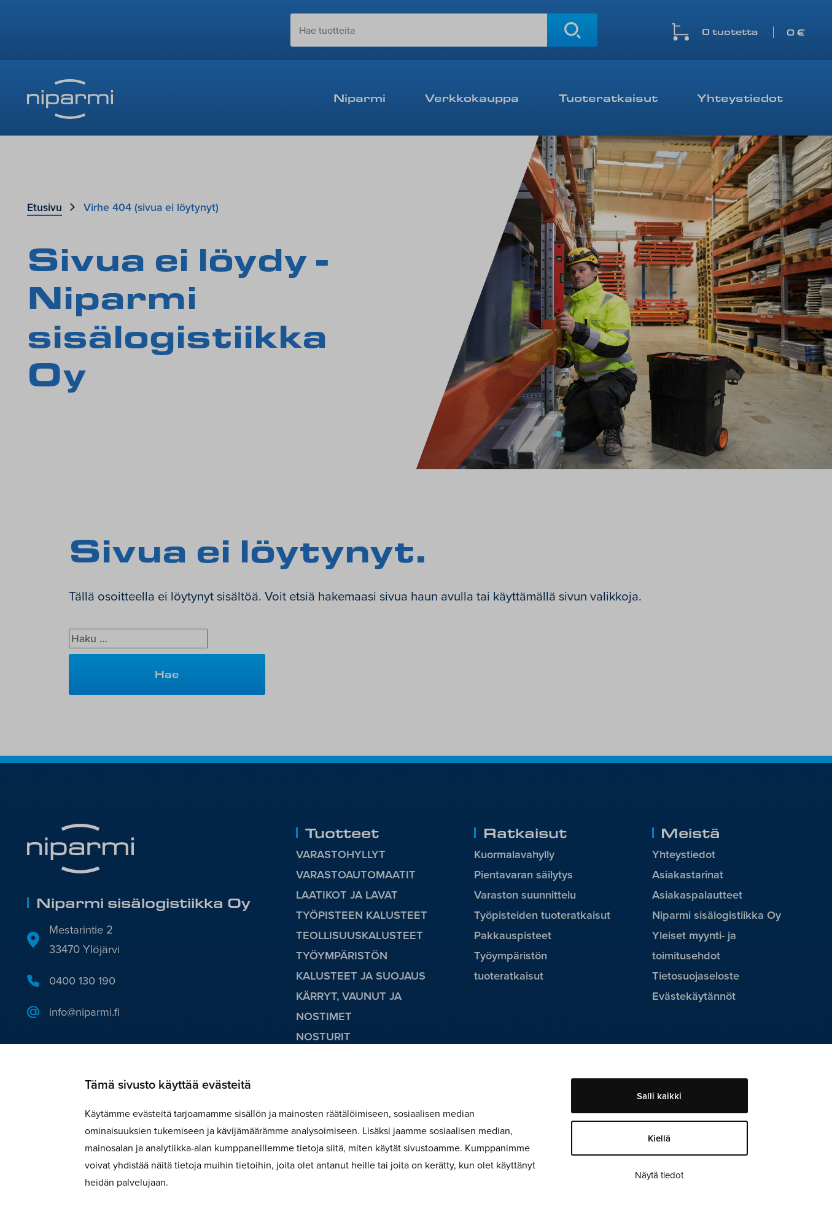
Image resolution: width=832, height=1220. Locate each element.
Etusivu (44, 207)
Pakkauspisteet (512, 935)
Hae (572, 30)
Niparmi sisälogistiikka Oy (717, 915)
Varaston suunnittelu (525, 895)
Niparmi (359, 97)
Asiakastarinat (687, 874)
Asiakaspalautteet (697, 895)
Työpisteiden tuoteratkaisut (543, 915)
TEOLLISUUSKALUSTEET (360, 935)
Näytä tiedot (659, 1174)
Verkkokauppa (472, 97)
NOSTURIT (323, 1037)
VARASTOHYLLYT (341, 854)
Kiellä (659, 1138)
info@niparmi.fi (85, 1011)
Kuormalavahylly (514, 854)
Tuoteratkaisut (608, 97)
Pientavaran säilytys (523, 874)
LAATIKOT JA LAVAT (347, 895)
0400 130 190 (82, 980)
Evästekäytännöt (694, 996)
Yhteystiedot (740, 97)
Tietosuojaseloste (696, 976)
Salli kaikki (659, 1095)
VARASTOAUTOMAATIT (356, 874)
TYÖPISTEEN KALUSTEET (362, 915)
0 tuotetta (753, 32)
